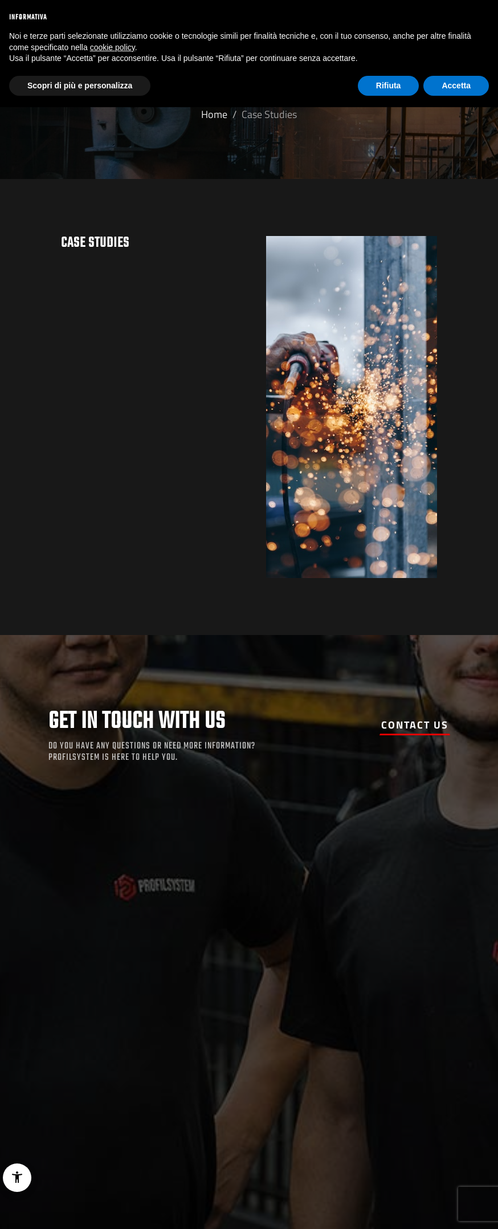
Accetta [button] (456, 85)
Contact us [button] (414, 724)
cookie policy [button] (112, 47)
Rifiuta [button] (388, 85)
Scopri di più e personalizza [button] (79, 85)
